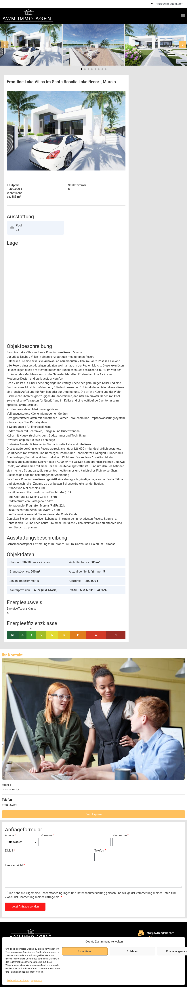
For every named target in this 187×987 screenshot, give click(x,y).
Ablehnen (132, 951)
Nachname (120, 835)
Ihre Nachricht (15, 865)
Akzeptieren (85, 951)
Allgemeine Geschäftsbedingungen (48, 893)
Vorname (47, 835)
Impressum (36, 980)
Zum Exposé (93, 814)
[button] (183, 16)
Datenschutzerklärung (18, 980)
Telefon (100, 850)
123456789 (9, 805)
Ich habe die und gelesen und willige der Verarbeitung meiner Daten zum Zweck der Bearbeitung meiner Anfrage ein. (91, 895)
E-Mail (10, 850)
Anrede (10, 835)
